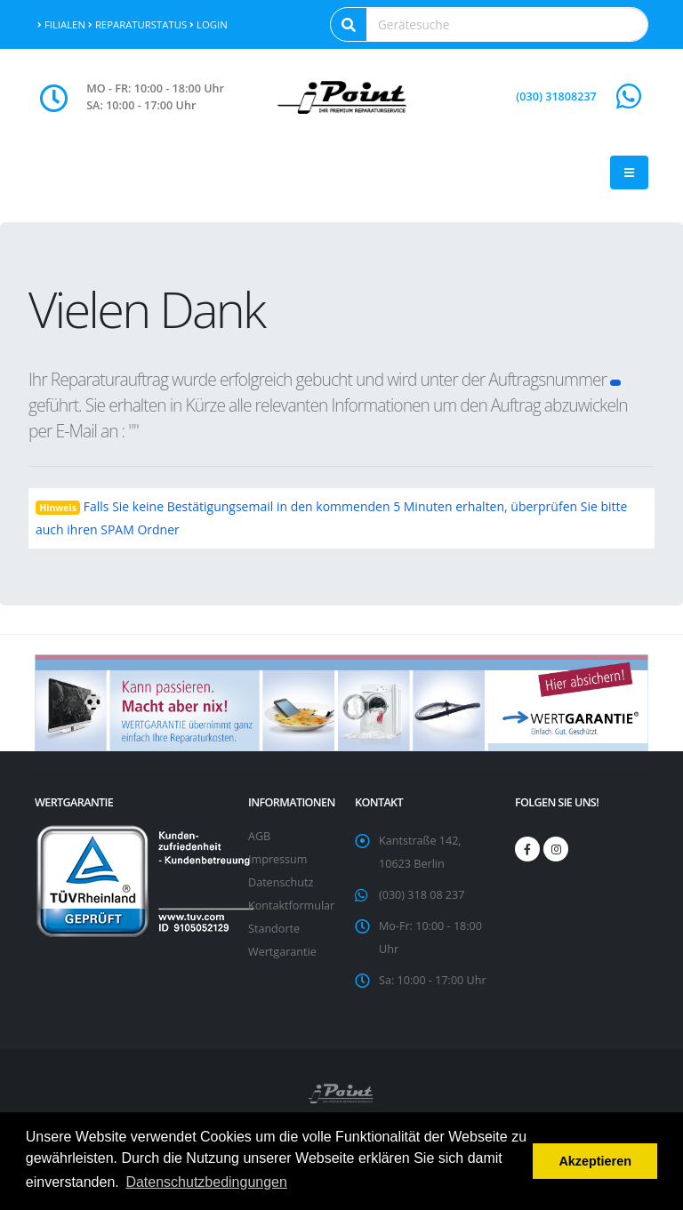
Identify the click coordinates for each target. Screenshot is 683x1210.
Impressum (278, 859)
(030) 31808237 (556, 96)
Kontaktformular (291, 905)
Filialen (61, 24)
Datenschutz (280, 882)
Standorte (274, 928)
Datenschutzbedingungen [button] (205, 1182)
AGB (259, 836)
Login (208, 24)
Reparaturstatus (137, 24)
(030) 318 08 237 (421, 894)
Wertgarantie (282, 951)
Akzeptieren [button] (594, 1161)
